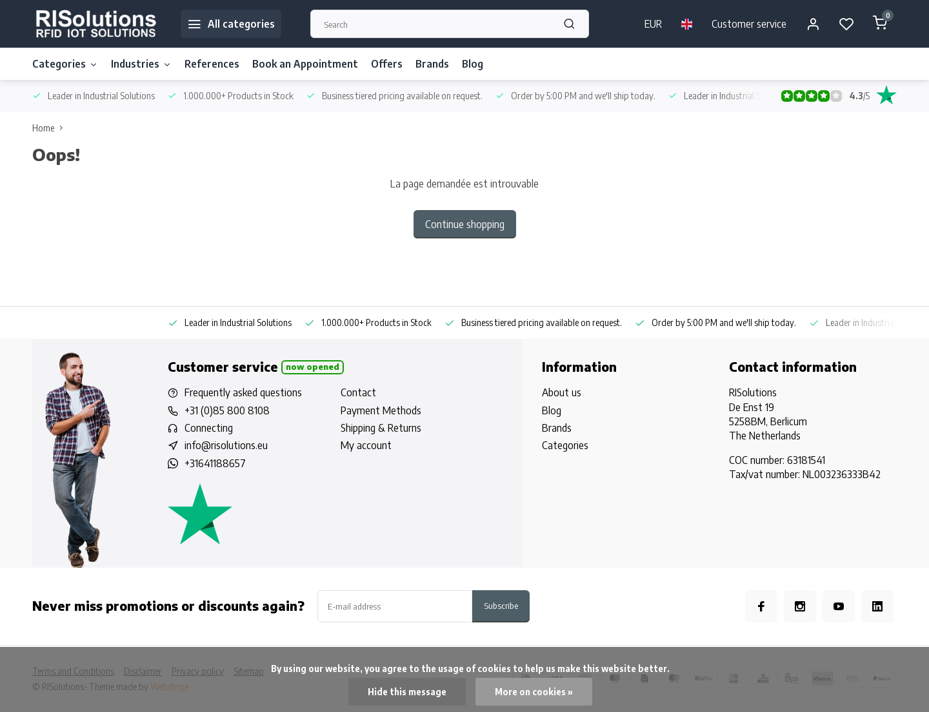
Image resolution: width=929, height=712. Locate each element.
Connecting (209, 427)
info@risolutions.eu (226, 445)
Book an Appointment (305, 63)
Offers (387, 63)
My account (366, 445)
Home (50, 127)
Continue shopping (464, 224)
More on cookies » (534, 691)
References (212, 63)
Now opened (312, 366)
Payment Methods (381, 410)
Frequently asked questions (243, 392)
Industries (141, 63)
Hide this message (407, 691)
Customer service (749, 23)
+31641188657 (215, 463)
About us (561, 392)
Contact (358, 392)
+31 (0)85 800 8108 (227, 410)
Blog (472, 63)
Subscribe (501, 605)
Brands (432, 63)
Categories (65, 63)
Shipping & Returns (381, 427)
